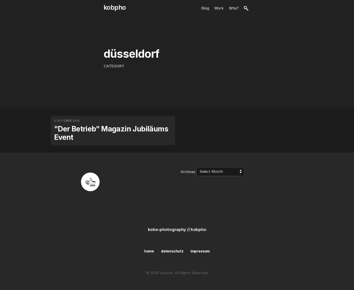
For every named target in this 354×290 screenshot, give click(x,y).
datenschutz (172, 251)
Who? (234, 8)
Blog (205, 8)
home (149, 251)
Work (218, 8)
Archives (188, 171)
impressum (200, 251)
